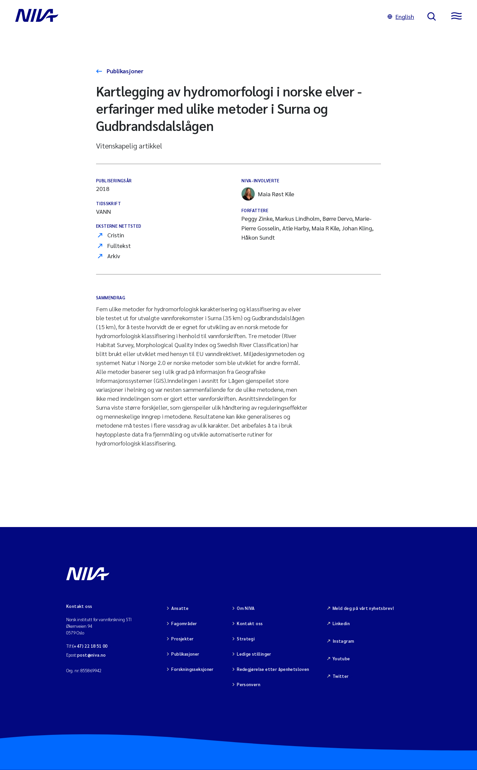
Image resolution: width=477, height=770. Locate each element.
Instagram (343, 641)
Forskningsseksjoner (192, 669)
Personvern (248, 684)
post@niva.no (91, 655)
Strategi (246, 638)
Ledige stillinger (254, 654)
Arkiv (113, 256)
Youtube (341, 658)
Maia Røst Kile (267, 194)
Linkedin (341, 623)
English (401, 16)
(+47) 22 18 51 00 (90, 646)
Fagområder (184, 623)
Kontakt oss (250, 623)
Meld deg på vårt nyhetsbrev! (363, 608)
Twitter (341, 676)
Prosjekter (182, 638)
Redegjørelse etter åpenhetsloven (273, 669)
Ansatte (179, 608)
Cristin (115, 235)
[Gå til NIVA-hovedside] (194, 16)
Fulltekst (119, 245)
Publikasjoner (124, 71)
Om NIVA (246, 608)
